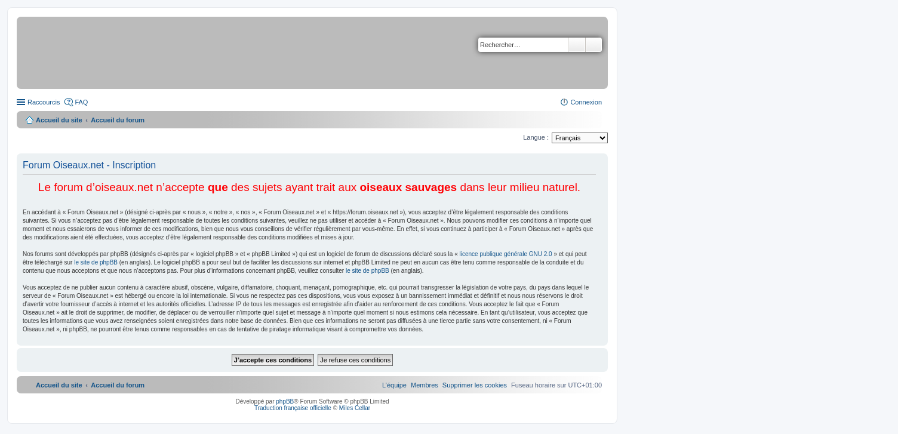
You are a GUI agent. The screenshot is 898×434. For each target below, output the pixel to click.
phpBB (285, 401)
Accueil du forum (117, 120)
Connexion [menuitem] (586, 102)
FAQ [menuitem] (81, 102)
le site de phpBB (96, 262)
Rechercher (577, 45)
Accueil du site (59, 120)
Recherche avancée (594, 45)
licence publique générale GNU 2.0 (506, 254)
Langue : (536, 137)
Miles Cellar (354, 408)
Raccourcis (43, 102)
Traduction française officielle (292, 408)
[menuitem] (474, 385)
